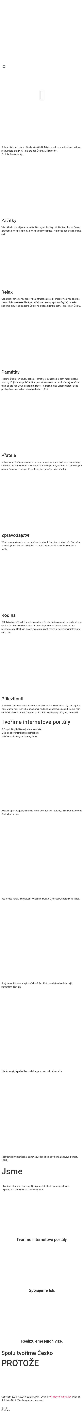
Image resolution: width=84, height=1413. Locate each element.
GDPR (4, 1408)
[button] (42, 95)
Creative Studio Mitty (60, 1396)
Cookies (5, 1410)
